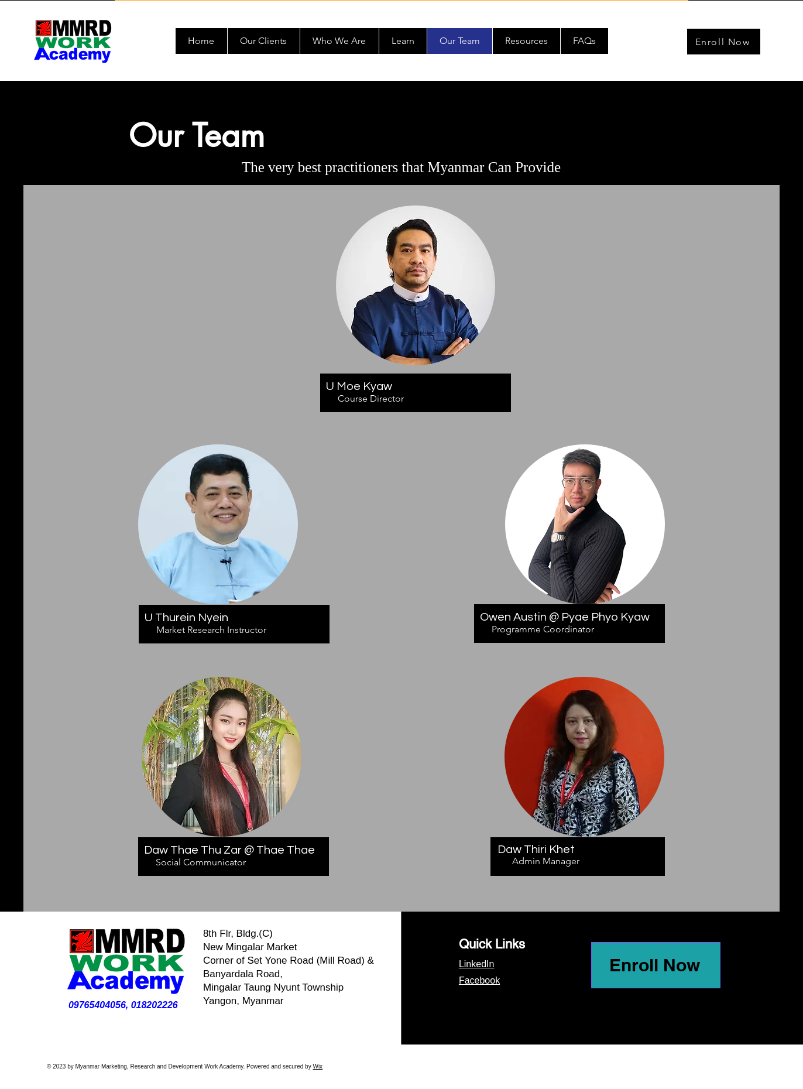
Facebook (479, 980)
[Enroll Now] (723, 41)
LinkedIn (477, 964)
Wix (317, 1066)
